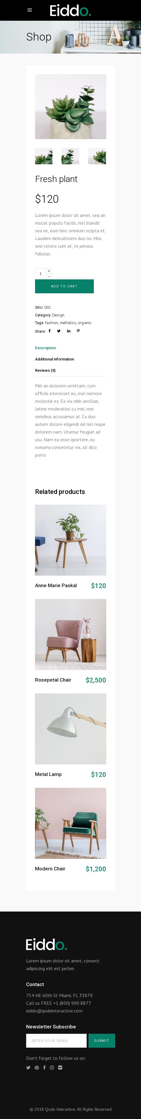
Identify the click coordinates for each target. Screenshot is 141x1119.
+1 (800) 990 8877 (72, 1003)
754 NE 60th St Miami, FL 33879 (59, 995)
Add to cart (64, 286)
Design (58, 315)
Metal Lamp (48, 774)
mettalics (68, 323)
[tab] (70, 348)
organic (84, 323)
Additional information (54, 359)
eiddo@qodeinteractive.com (54, 1011)
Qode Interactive (60, 1109)
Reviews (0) (45, 370)
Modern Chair (50, 869)
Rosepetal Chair (53, 680)
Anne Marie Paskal (56, 585)
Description (45, 348)
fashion (51, 323)
